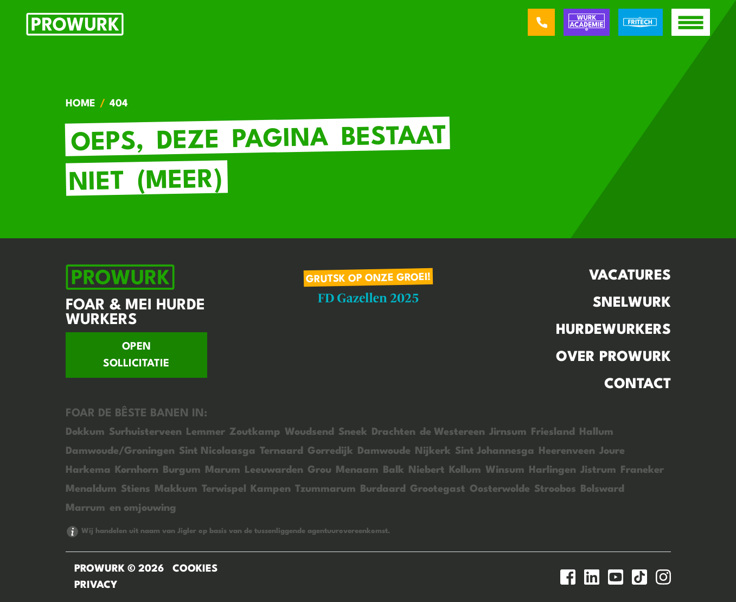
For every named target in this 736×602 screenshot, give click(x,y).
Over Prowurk (613, 357)
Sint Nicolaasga (217, 451)
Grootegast (437, 489)
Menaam (357, 470)
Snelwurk (632, 303)
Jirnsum (508, 432)
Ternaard (281, 451)
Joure (612, 451)
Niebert (426, 470)
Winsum (504, 470)
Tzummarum (325, 489)
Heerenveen (567, 451)
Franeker (642, 470)
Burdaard (383, 489)
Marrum (85, 508)
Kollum (465, 470)
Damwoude (384, 451)
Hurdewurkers (613, 330)
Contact (637, 384)
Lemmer (205, 432)
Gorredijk (330, 451)
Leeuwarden (274, 470)
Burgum (182, 470)
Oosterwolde (500, 489)
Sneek (352, 432)
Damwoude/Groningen (120, 451)
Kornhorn (136, 470)
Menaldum (91, 489)
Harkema (88, 470)
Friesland (553, 432)
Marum (222, 470)
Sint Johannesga (494, 451)
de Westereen (452, 432)
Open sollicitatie (136, 355)
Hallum (596, 432)
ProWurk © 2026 (119, 569)
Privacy (95, 585)
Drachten (393, 432)
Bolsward (602, 489)
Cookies (194, 569)
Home (80, 104)
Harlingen (552, 470)
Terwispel (224, 489)
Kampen (271, 489)
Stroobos (555, 489)
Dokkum (85, 432)
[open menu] (690, 22)
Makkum (176, 489)
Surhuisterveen (145, 432)
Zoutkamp (254, 432)
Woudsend (309, 432)
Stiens (135, 489)
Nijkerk (433, 451)
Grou (319, 470)
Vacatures (630, 276)
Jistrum (598, 470)
